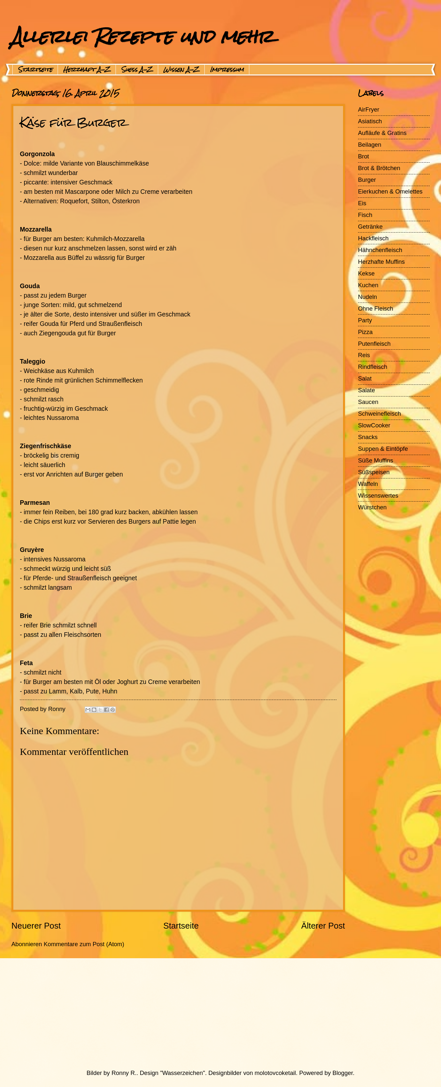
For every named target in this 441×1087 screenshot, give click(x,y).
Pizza (365, 332)
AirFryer (368, 109)
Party (365, 320)
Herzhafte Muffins (381, 261)
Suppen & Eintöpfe (383, 448)
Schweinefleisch (379, 413)
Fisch (365, 214)
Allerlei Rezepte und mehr (142, 36)
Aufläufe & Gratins (382, 132)
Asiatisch (370, 121)
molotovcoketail (275, 1072)
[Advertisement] (205, 1013)
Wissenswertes (378, 495)
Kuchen (368, 285)
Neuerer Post (36, 925)
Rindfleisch (372, 366)
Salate (366, 390)
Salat (365, 378)
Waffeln (368, 483)
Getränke (370, 226)
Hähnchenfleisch (380, 250)
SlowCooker (374, 425)
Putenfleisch (374, 343)
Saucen (368, 401)
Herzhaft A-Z (86, 69)
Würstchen (372, 507)
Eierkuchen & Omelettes (390, 191)
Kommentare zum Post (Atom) (84, 944)
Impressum (227, 69)
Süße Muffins (375, 460)
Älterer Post (323, 925)
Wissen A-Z (181, 69)
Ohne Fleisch (375, 308)
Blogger (343, 1072)
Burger (367, 179)
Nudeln (367, 296)
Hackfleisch (373, 238)
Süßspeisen (374, 472)
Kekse (366, 273)
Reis (364, 355)
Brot (363, 156)
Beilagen (369, 144)
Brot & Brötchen (379, 168)
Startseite (35, 69)
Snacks (368, 437)
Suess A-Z (137, 69)
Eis (362, 203)
